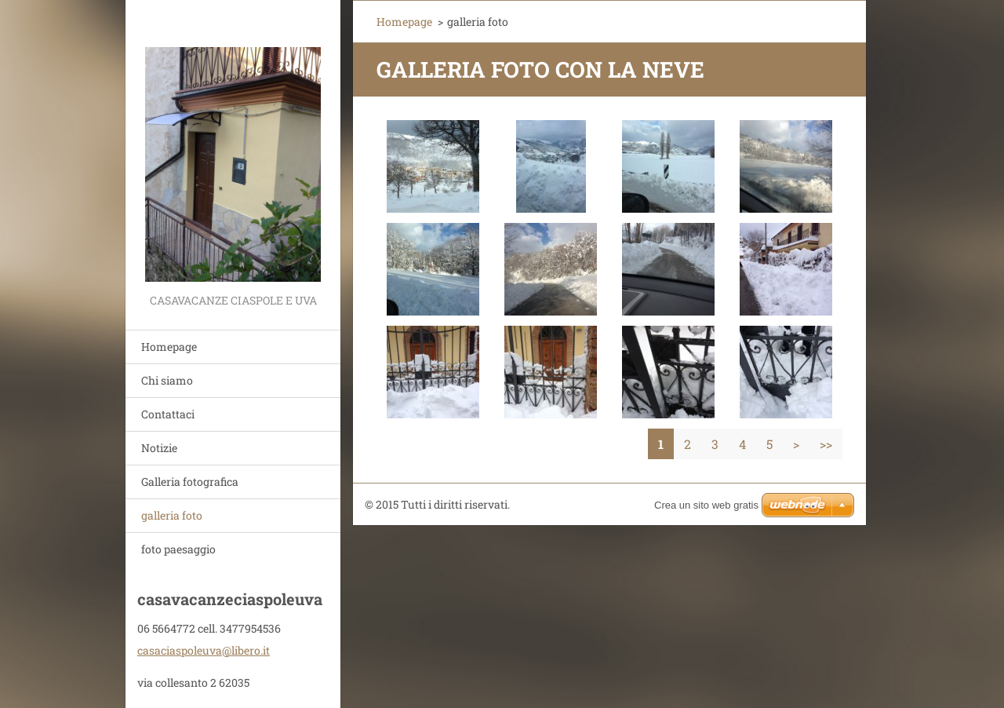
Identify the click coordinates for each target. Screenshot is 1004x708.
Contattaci (168, 414)
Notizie (159, 447)
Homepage (169, 346)
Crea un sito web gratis (706, 505)
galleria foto (171, 515)
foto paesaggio (178, 549)
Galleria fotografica (189, 481)
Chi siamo (167, 380)
